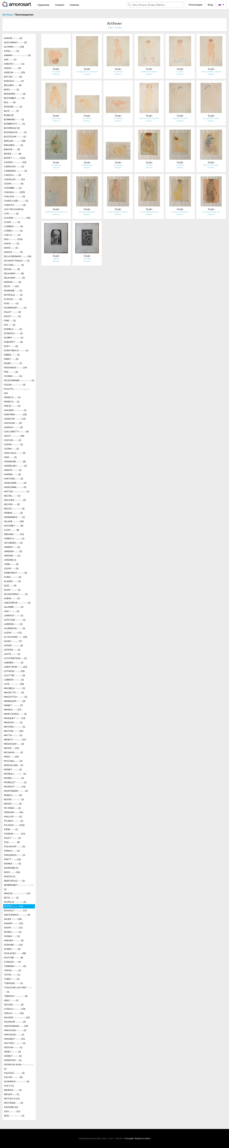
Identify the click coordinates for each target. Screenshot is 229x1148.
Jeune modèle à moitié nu (118, 212)
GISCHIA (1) (12, 440)
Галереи (59, 4)
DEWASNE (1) (13, 290)
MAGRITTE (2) (14, 692)
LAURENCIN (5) (14, 628)
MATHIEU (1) (14, 726)
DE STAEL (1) (14, 264)
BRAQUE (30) (14, 140)
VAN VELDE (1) (14, 1034)
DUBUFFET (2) (13, 341)
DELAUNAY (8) (14, 273)
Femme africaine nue (211, 212)
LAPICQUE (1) (14, 619)
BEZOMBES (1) (14, 98)
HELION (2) (12, 504)
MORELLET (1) (15, 782)
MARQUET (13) (14, 718)
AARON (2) (13, 38)
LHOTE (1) (12, 654)
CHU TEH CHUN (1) (14, 209)
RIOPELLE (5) (15, 902)
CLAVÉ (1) (12, 222)
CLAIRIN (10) (17, 217)
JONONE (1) (10, 559)
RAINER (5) (12, 863)
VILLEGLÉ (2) (14, 1072)
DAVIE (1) (11, 247)
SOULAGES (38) (15, 953)
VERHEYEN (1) (12, 1060)
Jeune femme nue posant (149, 118)
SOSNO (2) (12, 949)
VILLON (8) (13, 1077)
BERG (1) (11, 89)
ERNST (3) (11, 359)
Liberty (56, 258)
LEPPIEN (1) (12, 649)
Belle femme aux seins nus (56, 212)
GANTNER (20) (15, 414)
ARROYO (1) (14, 63)
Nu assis (180, 71)
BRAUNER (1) (13, 145)
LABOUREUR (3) (17, 602)
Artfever (7, 14)
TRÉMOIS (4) (16, 996)
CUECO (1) (12, 235)
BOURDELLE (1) (12, 128)
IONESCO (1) (14, 538)
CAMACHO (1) (14, 166)
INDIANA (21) (14, 534)
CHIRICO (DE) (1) (16, 200)
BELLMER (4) (12, 85)
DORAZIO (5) (13, 333)
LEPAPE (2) (13, 645)
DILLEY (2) (12, 312)
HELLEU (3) (14, 508)
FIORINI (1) (13, 376)
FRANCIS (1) (12, 397)
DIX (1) (9, 324)
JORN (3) (11, 564)
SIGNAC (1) (12, 936)
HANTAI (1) (12, 470)
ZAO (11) (12, 1111)
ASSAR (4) (12, 68)
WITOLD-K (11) (12, 1098)
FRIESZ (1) (12, 405)
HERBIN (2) (13, 512)
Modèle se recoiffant (149, 71)
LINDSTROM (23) (15, 666)
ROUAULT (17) (15, 910)
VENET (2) (12, 1051)
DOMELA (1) (13, 329)
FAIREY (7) (13, 363)
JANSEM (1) (12, 547)
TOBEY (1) (11, 979)
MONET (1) (13, 769)
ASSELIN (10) (14, 72)
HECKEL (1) (12, 495)
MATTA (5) (13, 735)
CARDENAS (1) (15, 170)
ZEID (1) (14, 1115)
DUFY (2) (11, 346)
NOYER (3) (14, 799)
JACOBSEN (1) (13, 542)
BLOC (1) (11, 110)
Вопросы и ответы (142, 1138)
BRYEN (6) (12, 153)
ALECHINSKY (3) (15, 42)
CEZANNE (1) (12, 187)
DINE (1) (10, 320)
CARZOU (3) (12, 175)
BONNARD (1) (14, 119)
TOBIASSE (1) (13, 983)
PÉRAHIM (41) (13, 812)
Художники (43, 4)
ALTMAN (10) (14, 46)
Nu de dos (180, 165)
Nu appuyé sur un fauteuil (86, 71)
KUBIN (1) (12, 598)
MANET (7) (13, 705)
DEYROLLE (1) (13, 294)
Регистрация (195, 4)
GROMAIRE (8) (15, 461)
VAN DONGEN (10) (16, 1026)
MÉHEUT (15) (15, 739)
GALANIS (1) (15, 410)
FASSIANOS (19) (15, 367)
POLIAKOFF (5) (14, 846)
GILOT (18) (14, 435)
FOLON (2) (14, 384)
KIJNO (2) (12, 577)
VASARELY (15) (14, 1038)
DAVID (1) (11, 243)
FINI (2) (11, 371)
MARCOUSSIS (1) (15, 713)
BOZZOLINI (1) (15, 136)
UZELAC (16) (14, 1013)
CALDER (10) (15, 162)
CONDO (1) (13, 230)
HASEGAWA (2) (15, 482)
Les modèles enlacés (211, 118)
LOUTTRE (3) (14, 675)
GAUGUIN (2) (13, 423)
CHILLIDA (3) (14, 196)
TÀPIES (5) (12, 970)
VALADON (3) (15, 1021)
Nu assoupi (56, 71)
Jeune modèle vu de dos (211, 71)
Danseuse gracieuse (87, 212)
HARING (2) (12, 474)
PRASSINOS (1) (14, 855)
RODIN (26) (13, 906)
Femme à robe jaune (180, 212)
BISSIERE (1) (13, 106)
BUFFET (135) (14, 158)
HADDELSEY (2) (15, 465)
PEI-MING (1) (12, 808)
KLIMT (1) (12, 589)
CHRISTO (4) (15, 205)
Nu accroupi (56, 118)
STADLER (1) (12, 961)
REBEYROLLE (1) (14, 880)
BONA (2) (9, 115)
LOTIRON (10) (14, 671)
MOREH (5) (14, 778)
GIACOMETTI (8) (16, 431)
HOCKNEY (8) (13, 525)
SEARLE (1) (12, 931)
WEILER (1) (11, 1094)
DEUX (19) (11, 286)
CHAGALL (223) (14, 192)
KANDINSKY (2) (15, 572)
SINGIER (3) (14, 940)
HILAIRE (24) (14, 521)
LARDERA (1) (13, 624)
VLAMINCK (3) (16, 1081)
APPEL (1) (11, 51)
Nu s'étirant (87, 118)
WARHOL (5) (13, 1090)
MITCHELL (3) (13, 761)
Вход (210, 4)
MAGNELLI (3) (14, 688)
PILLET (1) (12, 838)
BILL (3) (10, 102)
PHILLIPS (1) (13, 816)
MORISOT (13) (14, 786)
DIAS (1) (11, 303)
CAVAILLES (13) (14, 179)
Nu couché (118, 165)
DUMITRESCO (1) (16, 350)
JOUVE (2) (11, 568)
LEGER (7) (13, 641)
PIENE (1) (11, 829)
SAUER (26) (13, 919)
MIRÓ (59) (11, 756)
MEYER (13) (11, 748)
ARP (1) (10, 59)
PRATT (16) (12, 859)
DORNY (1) (13, 337)
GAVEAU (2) (13, 427)
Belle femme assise (211, 165)
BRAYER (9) (12, 149)
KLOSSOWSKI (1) (16, 594)
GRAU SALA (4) (14, 453)
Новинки (74, 4)
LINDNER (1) (13, 662)
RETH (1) (11, 897)
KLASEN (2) (12, 581)
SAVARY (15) (13, 923)
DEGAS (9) (12, 269)
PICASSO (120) (14, 825)
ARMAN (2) (17, 55)
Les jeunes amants (180, 118)
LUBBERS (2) (14, 679)
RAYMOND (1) (11, 867)
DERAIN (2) (12, 282)
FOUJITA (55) (17, 391)
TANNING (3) (15, 966)
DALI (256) (13, 239)
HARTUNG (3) (13, 478)
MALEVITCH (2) (15, 696)
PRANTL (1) (12, 850)
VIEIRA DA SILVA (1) (19, 1066)
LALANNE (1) (13, 607)
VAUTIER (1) (14, 1043)
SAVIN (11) (13, 927)
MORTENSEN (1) (16, 790)
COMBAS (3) (13, 226)
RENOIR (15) (17, 893)
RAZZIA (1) (9, 876)
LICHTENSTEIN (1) (15, 658)
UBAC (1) (11, 1000)
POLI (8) (12, 842)
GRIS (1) (10, 457)
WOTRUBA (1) (13, 1102)
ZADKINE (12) (11, 1107)
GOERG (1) (13, 444)
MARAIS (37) (12, 709)
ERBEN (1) (12, 354)
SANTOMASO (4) (17, 914)
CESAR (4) (13, 183)
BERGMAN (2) (14, 93)
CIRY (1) (11, 213)
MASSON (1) (13, 722)
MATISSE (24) (13, 731)
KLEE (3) (10, 585)
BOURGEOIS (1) (15, 132)
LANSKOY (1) (13, 615)
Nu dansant (118, 71)
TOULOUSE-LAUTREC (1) (18, 989)
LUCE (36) (14, 684)
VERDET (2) (13, 1056)
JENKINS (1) (12, 555)
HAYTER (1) (16, 491)
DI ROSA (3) (13, 299)
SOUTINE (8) (13, 957)
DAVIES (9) (13, 252)
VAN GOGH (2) (15, 1030)
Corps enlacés (87, 165)
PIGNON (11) (14, 833)
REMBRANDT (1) (19, 887)
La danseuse (56, 165)
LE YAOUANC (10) (15, 636)
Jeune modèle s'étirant (149, 212)
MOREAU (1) (15, 773)
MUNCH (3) (13, 795)
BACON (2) (13, 76)
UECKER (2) (14, 1004)
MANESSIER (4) (14, 701)
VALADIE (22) (17, 1017)
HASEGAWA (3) (15, 487)
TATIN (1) (12, 974)
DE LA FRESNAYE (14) (17, 256)
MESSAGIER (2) (14, 743)
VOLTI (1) (9, 1085)
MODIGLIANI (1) (13, 765)
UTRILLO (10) (14, 1008)
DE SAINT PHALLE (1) (17, 260)
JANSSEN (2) (13, 551)
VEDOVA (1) (13, 1047)
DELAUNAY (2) (14, 277)
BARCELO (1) (14, 81)
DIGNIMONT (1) (15, 307)
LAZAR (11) (13, 632)
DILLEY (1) (12, 316)
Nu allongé (118, 118)
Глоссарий (129, 1138)
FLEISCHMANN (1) (19, 380)
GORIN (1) (11, 448)
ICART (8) (11, 530)
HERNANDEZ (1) (14, 517)
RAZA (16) (12, 872)
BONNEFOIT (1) (14, 123)
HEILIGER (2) (15, 500)
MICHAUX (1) (13, 752)
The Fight (87, 258)
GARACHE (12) (15, 418)
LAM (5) (11, 611)
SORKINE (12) (13, 944)
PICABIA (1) (13, 820)
